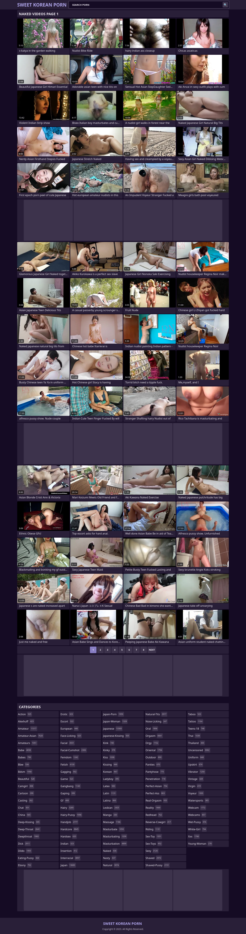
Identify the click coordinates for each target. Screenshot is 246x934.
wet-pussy (197, 822)
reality (153, 807)
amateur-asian (31, 735)
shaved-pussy (158, 865)
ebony (25, 865)
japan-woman (115, 721)
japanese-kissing (116, 735)
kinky (109, 750)
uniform (196, 757)
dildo (25, 850)
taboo (195, 714)
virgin (194, 786)
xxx (194, 836)
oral (152, 728)
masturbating (115, 836)
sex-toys (154, 843)
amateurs (27, 743)
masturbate (114, 829)
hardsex (69, 836)
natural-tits (156, 714)
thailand (196, 743)
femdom (70, 757)
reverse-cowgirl (159, 822)
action (25, 714)
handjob (69, 822)
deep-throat (29, 829)
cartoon (26, 793)
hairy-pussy (71, 814)
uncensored (199, 750)
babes (25, 757)
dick (24, 843)
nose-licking (157, 721)
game (67, 778)
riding (153, 829)
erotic (67, 714)
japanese (113, 728)
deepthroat (28, 836)
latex (109, 786)
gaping (68, 793)
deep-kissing (29, 822)
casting (25, 800)
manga (110, 814)
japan (68, 865)
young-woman (200, 843)
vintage (196, 778)
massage (112, 822)
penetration (156, 778)
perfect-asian (157, 786)
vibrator (196, 771)
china (24, 814)
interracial (71, 858)
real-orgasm (157, 800)
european (70, 728)
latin (109, 793)
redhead (154, 814)
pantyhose (155, 771)
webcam (197, 807)
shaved (154, 858)
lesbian (111, 807)
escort (67, 721)
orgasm (154, 735)
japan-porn (113, 714)
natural (111, 865)
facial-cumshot (74, 750)
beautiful (26, 778)
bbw (23, 764)
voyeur (196, 793)
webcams (197, 814)
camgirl (26, 786)
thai (194, 735)
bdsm (25, 771)
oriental (154, 750)
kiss (109, 757)
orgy (152, 743)
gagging (69, 771)
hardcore (70, 829)
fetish (68, 764)
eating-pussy (29, 858)
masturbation (115, 843)
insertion (69, 850)
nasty (109, 858)
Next (152, 649)
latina (110, 800)
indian (68, 843)
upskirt (195, 764)
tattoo (195, 721)
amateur (27, 728)
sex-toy (154, 836)
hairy (67, 807)
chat (24, 807)
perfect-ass (156, 793)
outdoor (154, 757)
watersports (198, 800)
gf (65, 800)
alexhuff (26, 721)
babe (25, 750)
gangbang (71, 786)
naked (110, 850)
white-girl (197, 829)
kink (108, 743)
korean (110, 771)
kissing (110, 764)
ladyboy (111, 778)
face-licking (71, 735)
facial (68, 743)
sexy (152, 850)
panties (153, 764)
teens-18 (196, 728)
